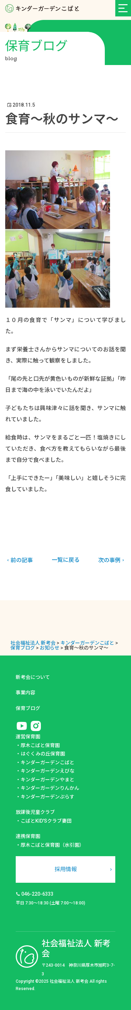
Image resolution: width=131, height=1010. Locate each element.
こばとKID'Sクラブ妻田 (46, 821)
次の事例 (112, 560)
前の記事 (19, 560)
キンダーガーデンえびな (47, 771)
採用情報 (65, 869)
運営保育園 (28, 736)
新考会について (33, 677)
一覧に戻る (66, 560)
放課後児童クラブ (35, 812)
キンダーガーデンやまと (47, 779)
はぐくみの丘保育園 (43, 754)
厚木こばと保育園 (40, 745)
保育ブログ (28, 708)
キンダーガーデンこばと (47, 762)
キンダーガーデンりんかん (50, 788)
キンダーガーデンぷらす (47, 797)
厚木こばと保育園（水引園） (52, 845)
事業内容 (25, 692)
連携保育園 (28, 836)
